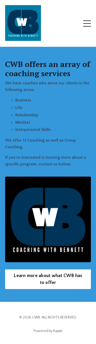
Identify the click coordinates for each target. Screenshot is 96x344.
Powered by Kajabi (48, 331)
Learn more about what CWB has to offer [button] (48, 279)
